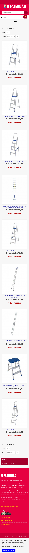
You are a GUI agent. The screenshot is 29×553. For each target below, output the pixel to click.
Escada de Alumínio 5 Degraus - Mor (14, 161)
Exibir (3, 32)
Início (4, 23)
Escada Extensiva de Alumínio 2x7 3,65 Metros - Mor (14, 296)
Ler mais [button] (21, 546)
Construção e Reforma (13, 23)
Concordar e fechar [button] (8, 550)
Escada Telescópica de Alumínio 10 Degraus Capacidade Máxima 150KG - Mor (15, 206)
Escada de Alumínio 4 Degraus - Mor (14, 116)
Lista (5, 28)
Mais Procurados (17, 536)
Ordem (4, 36)
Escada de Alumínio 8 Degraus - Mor (14, 430)
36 (7, 32)
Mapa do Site (7, 536)
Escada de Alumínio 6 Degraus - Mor (14, 251)
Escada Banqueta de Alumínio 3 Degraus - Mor (14, 385)
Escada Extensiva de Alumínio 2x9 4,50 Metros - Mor (14, 341)
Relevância (10, 36)
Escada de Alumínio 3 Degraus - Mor (14, 72)
